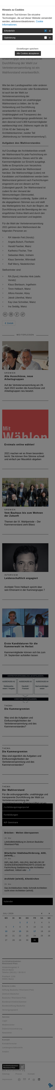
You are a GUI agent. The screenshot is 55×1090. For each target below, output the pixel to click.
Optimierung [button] (9, 38)
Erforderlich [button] (9, 31)
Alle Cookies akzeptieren (28, 53)
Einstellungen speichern (27, 49)
